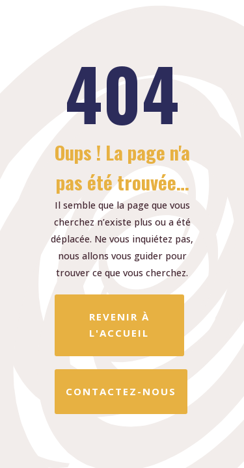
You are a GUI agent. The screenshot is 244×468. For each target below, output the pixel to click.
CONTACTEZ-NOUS (121, 391)
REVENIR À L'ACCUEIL (119, 325)
